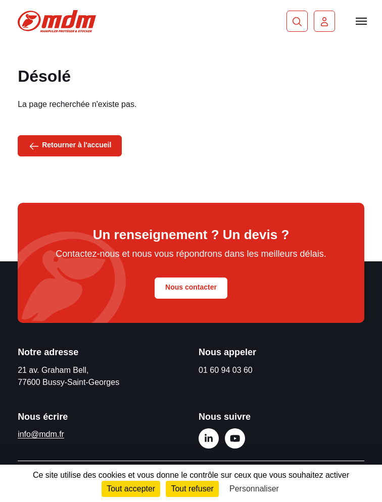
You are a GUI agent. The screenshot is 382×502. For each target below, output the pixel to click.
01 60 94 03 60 (226, 370)
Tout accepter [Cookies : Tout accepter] (131, 488)
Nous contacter (191, 287)
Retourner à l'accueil (69, 145)
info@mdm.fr (41, 434)
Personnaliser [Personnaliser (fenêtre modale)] (254, 488)
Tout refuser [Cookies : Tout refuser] (192, 488)
